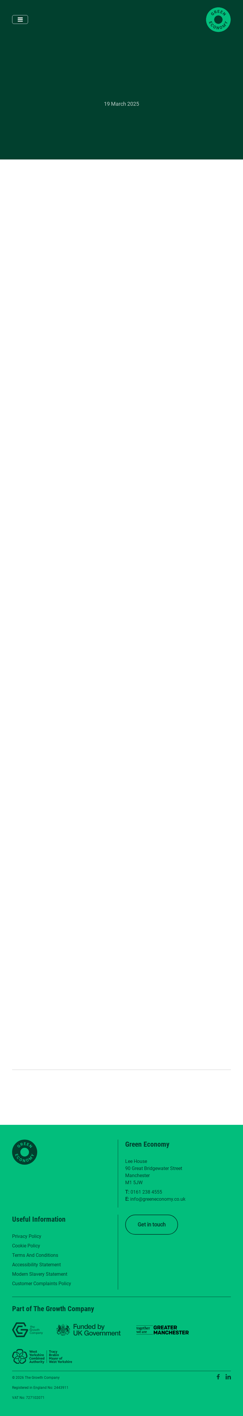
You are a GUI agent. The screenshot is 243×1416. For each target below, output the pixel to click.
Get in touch (152, 1224)
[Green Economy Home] (218, 19)
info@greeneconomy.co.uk (157, 1199)
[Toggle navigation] (20, 19)
